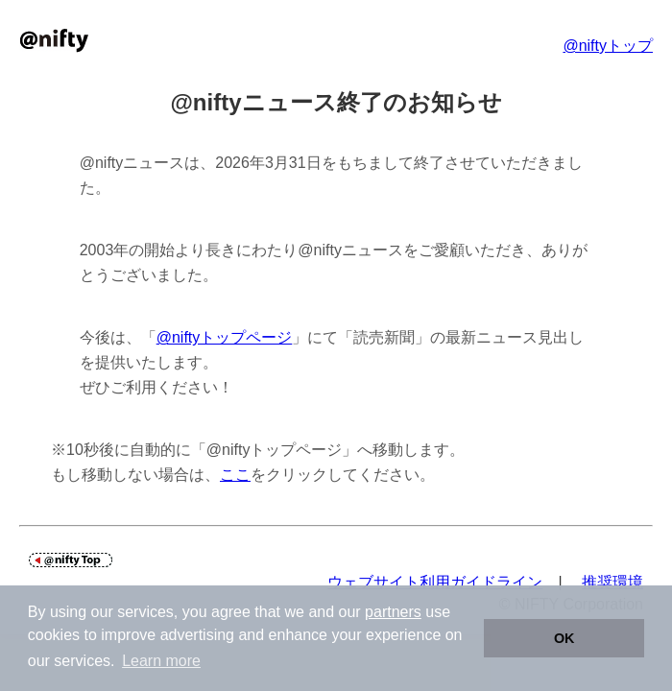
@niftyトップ (608, 45)
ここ (235, 474)
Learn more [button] (161, 661)
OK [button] (564, 638)
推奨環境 (612, 582)
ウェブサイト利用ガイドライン (434, 582)
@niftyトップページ (224, 337)
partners (393, 612)
